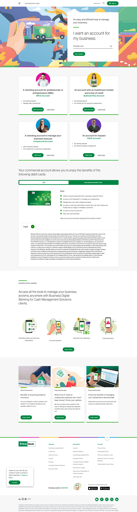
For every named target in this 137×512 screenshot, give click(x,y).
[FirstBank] (29, 3)
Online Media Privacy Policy (105, 464)
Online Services (53, 455)
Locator (51, 458)
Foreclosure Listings (79, 467)
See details (79, 54)
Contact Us (52, 451)
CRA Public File (77, 477)
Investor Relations (78, 451)
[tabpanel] (69, 226)
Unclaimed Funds (78, 458)
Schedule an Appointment (56, 448)
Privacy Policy (101, 448)
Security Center (53, 469)
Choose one (78, 46)
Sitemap (51, 462)
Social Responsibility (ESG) (81, 455)
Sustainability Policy (103, 451)
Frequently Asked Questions (57, 465)
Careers (75, 448)
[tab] (44, 182)
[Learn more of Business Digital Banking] (68, 349)
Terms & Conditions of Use (105, 455)
